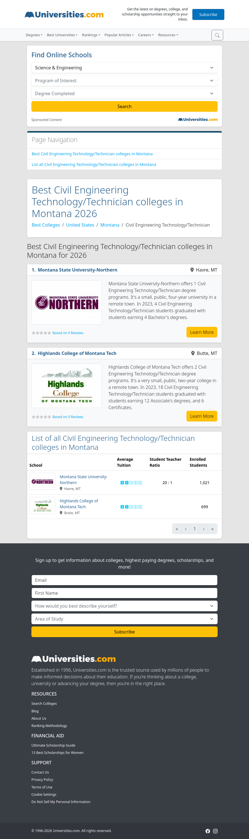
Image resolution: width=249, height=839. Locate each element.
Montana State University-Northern (77, 270)
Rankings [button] (89, 34)
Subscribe (208, 14)
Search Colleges (44, 703)
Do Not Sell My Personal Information (60, 801)
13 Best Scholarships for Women (57, 752)
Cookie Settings (43, 794)
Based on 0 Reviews (67, 332)
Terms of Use (41, 787)
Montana (109, 225)
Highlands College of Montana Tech (77, 353)
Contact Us (40, 772)
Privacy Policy (42, 779)
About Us (38, 718)
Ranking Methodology (49, 725)
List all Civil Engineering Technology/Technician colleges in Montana (94, 164)
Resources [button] (166, 34)
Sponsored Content (46, 120)
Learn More (202, 332)
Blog (35, 711)
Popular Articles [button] (118, 34)
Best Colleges (46, 225)
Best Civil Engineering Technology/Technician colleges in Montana (92, 153)
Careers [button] (144, 34)
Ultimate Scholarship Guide (53, 745)
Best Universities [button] (61, 34)
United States (80, 225)
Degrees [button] (33, 34)
